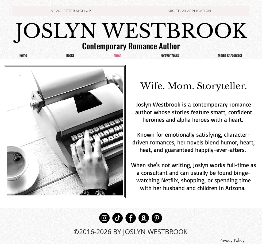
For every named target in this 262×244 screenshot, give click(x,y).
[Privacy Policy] (232, 240)
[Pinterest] (157, 218)
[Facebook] (130, 218)
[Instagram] (104, 218)
